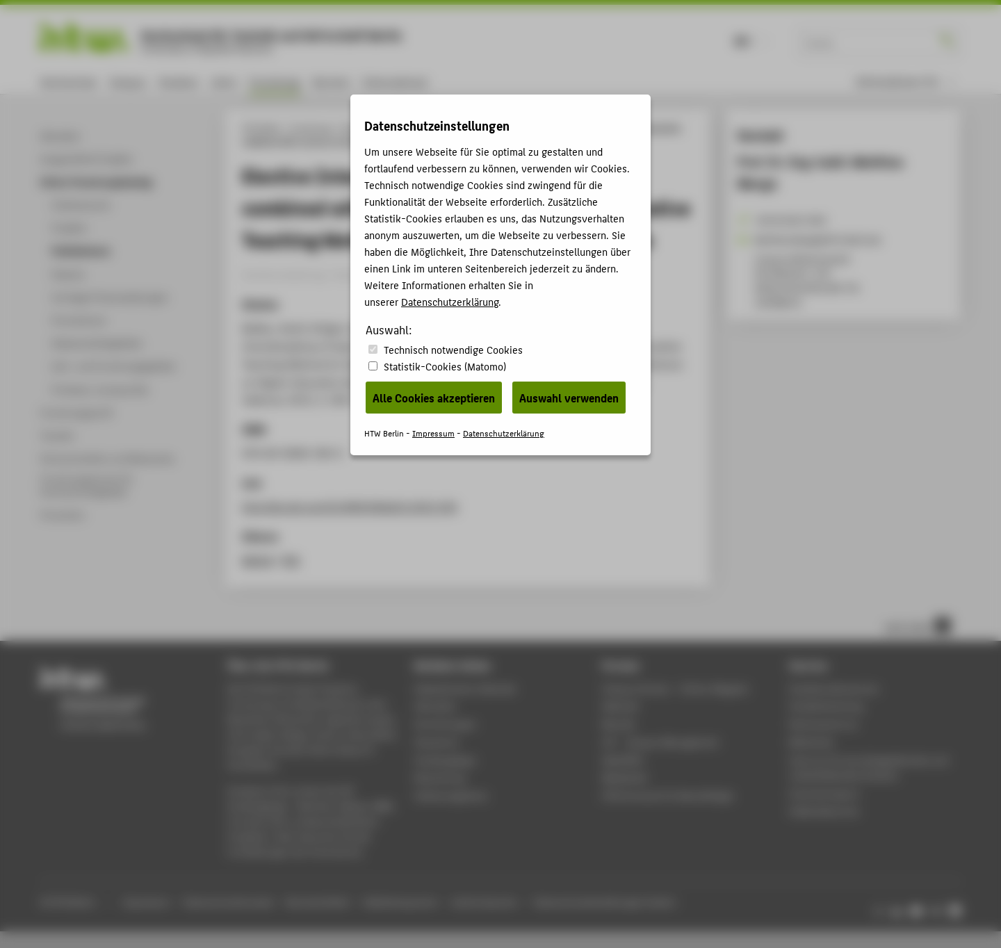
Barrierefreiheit (317, 901)
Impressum (146, 901)
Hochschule (68, 81)
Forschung (274, 81)
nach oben (917, 625)
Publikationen (476, 128)
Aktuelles (434, 705)
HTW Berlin (262, 128)
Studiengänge (444, 760)
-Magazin (675, 688)
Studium (178, 81)
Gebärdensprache (400, 901)
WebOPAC (623, 760)
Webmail (620, 705)
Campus (127, 81)
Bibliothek (811, 742)
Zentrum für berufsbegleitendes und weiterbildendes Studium (868, 768)
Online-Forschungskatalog (391, 128)
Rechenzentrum (823, 724)
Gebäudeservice (823, 810)
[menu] (905, 82)
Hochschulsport (824, 793)
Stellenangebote (450, 795)
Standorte (436, 742)
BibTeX (257, 560)
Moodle (618, 724)
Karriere (331, 81)
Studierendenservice (834, 688)
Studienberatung (826, 705)
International (394, 81)
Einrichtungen (445, 724)
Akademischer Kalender (465, 688)
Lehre (224, 81)
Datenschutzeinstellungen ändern (605, 901)
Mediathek (625, 777)
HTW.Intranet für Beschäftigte (668, 795)
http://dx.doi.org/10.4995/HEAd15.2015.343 (349, 506)
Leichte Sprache (484, 901)
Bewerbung (439, 777)
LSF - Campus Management (660, 742)
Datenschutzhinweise (228, 901)
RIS (291, 560)
